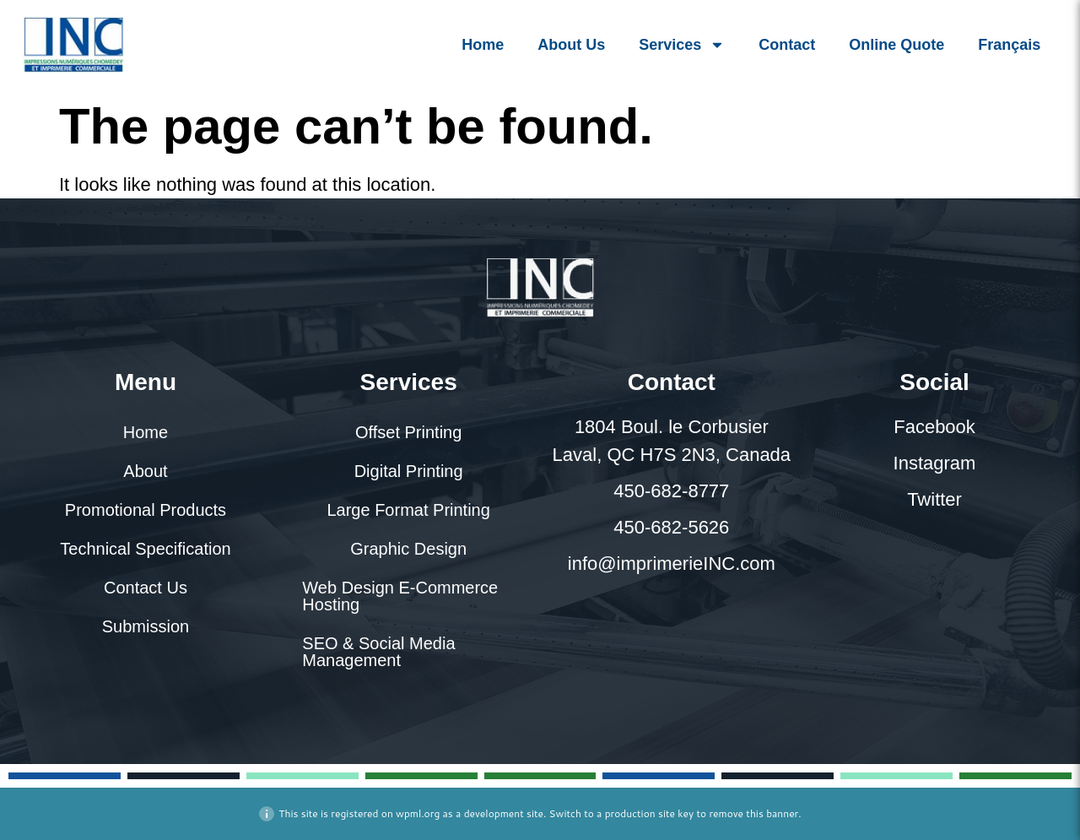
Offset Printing (408, 432)
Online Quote (896, 44)
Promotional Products (145, 510)
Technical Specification (145, 548)
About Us (571, 44)
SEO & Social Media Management (378, 651)
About (145, 471)
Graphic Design (408, 548)
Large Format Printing (408, 510)
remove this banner (753, 813)
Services (682, 45)
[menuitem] (1009, 44)
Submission (145, 626)
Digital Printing (408, 471)
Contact (787, 44)
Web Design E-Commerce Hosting (400, 596)
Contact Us (145, 587)
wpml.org (418, 813)
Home (483, 44)
